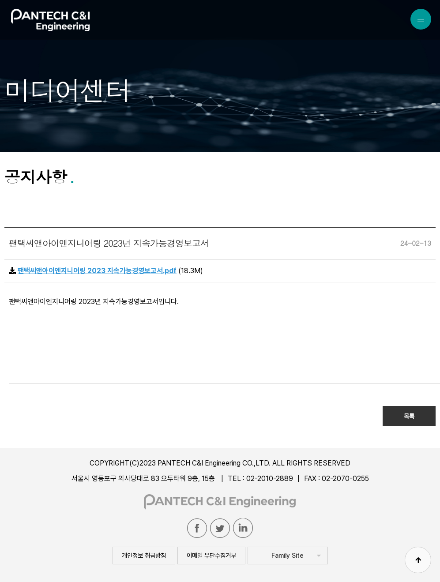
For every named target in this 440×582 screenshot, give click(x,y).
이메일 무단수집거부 (211, 555)
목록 (409, 416)
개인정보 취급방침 (144, 555)
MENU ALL (420, 19)
